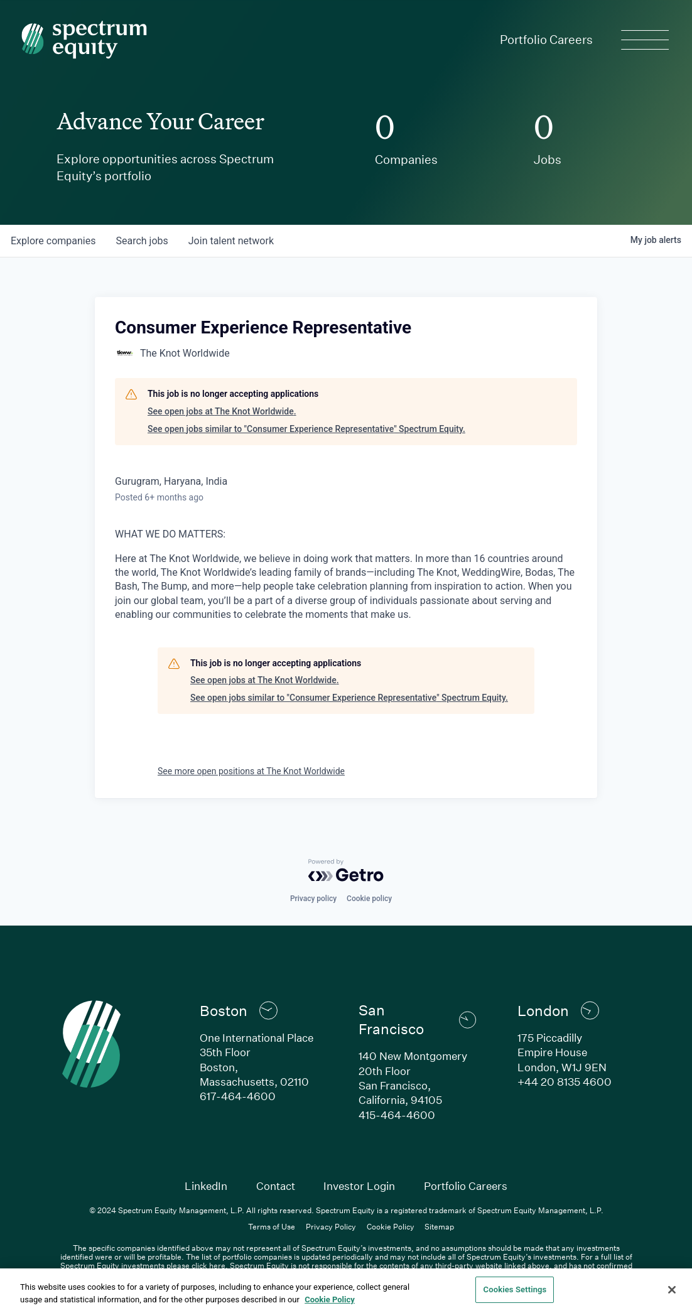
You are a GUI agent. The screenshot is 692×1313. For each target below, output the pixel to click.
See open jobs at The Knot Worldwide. (222, 411)
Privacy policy (313, 898)
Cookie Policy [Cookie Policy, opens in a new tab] (330, 1299)
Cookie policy (369, 898)
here (217, 1265)
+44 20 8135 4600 (564, 1081)
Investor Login (359, 1186)
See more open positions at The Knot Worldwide (251, 771)
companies (53, 241)
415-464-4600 (397, 1115)
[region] (346, 1290)
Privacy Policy (331, 1226)
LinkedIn (206, 1186)
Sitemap (439, 1226)
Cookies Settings (515, 1289)
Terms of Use (271, 1226)
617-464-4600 (238, 1096)
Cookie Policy (390, 1226)
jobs (142, 241)
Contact (275, 1186)
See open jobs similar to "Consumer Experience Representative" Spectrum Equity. (306, 429)
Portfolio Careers (546, 39)
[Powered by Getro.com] (346, 870)
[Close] (672, 1290)
